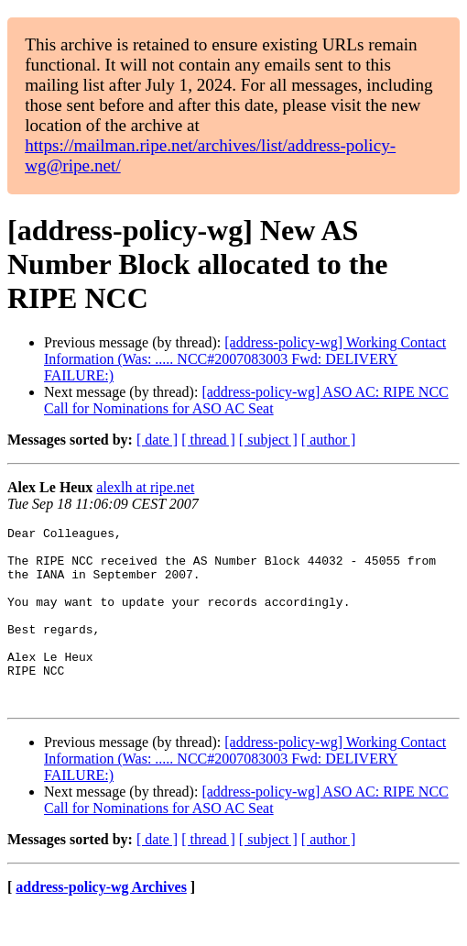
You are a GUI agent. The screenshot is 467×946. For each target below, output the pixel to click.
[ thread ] (208, 439)
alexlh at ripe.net (145, 487)
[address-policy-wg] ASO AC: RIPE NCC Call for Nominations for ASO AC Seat (246, 400)
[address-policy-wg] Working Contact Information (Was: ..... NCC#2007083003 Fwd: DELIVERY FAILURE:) (245, 359)
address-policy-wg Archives (101, 922)
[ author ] (328, 439)
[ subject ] (268, 439)
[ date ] (157, 439)
